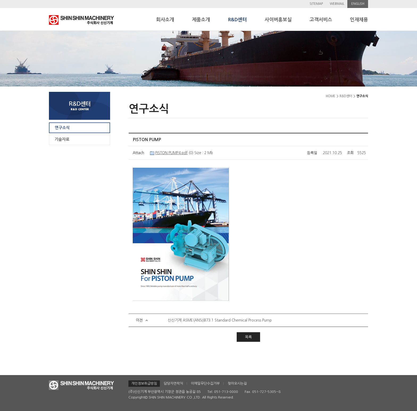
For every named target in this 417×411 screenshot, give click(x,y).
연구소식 (62, 128)
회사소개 (165, 19)
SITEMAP (316, 3)
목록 (248, 337)
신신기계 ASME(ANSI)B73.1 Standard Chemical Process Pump (220, 320)
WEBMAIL (337, 3)
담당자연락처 (173, 383)
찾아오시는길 (237, 383)
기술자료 (62, 139)
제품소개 (201, 19)
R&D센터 (237, 19)
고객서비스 (321, 19)
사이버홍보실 (278, 19)
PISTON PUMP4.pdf (171, 153)
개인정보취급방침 (144, 383)
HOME (330, 96)
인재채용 (359, 19)
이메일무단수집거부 (205, 383)
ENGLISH (357, 3)
